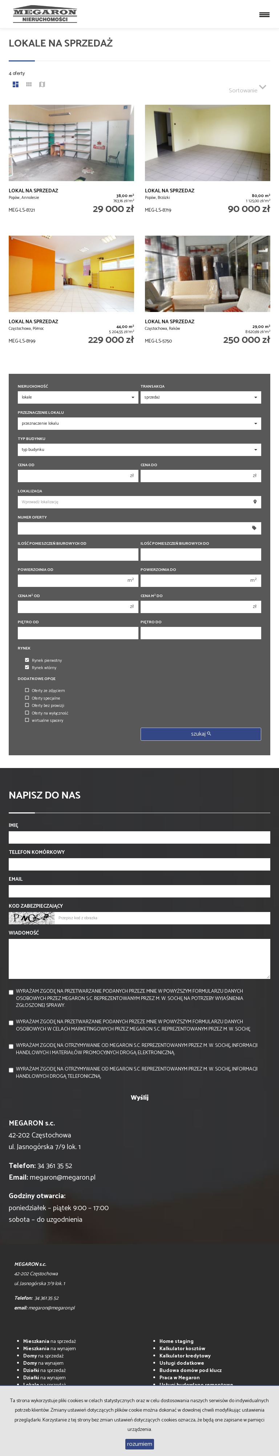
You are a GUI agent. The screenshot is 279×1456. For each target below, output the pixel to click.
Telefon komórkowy (37, 852)
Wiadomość (24, 933)
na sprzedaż (49, 1341)
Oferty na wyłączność (46, 713)
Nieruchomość (33, 386)
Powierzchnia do (158, 570)
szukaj (201, 734)
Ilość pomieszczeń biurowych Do (175, 544)
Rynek (24, 648)
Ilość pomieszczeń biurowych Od (52, 544)
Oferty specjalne (42, 698)
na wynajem (49, 1349)
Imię (13, 825)
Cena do (149, 465)
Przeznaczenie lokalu (41, 413)
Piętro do (151, 622)
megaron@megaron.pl (63, 1178)
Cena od (26, 465)
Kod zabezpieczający (36, 906)
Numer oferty (32, 517)
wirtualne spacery (44, 720)
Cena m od (29, 596)
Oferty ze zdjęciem (45, 691)
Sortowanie (247, 88)
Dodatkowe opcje (37, 679)
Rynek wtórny (40, 668)
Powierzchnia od (35, 570)
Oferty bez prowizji (44, 706)
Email (16, 879)
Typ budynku (31, 439)
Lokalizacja (30, 491)
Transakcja (153, 386)
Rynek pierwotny (43, 660)
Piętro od (28, 622)
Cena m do (152, 596)
